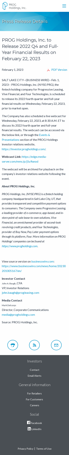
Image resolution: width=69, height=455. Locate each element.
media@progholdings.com (18, 314)
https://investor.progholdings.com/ (23, 149)
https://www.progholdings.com (20, 246)
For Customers (34, 399)
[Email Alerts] (56, 345)
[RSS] (34, 345)
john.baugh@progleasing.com (20, 292)
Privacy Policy (25, 448)
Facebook (34, 423)
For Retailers (34, 393)
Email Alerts (34, 375)
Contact (34, 369)
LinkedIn (34, 429)
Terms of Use (44, 448)
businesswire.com (42, 261)
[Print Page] (12, 345)
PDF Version (59, 69)
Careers (34, 405)
